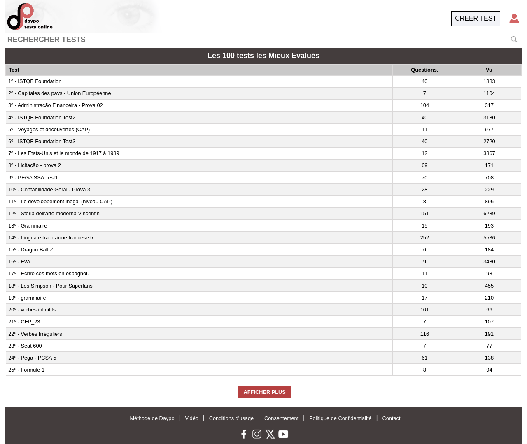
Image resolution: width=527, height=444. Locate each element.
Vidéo (191, 418)
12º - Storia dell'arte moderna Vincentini (54, 213)
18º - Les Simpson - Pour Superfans (50, 286)
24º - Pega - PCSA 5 (32, 358)
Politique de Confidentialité (340, 418)
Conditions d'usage (231, 418)
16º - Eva (19, 261)
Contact (391, 418)
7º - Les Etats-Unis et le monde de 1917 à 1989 (63, 153)
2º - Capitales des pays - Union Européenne (59, 93)
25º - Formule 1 (26, 370)
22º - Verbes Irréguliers (35, 334)
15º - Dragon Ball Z (30, 249)
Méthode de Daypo (152, 418)
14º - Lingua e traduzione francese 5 (50, 238)
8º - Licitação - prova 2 (34, 165)
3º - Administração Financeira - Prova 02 (55, 105)
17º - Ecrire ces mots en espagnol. (48, 273)
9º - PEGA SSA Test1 (33, 177)
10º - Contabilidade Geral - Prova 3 (49, 189)
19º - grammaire (27, 298)
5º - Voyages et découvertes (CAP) (49, 129)
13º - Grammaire (27, 226)
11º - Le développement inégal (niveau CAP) (60, 201)
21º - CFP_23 (24, 321)
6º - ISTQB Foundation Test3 (41, 141)
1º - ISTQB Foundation (34, 81)
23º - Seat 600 (25, 346)
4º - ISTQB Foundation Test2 (41, 117)
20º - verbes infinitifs (32, 310)
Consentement (281, 418)
